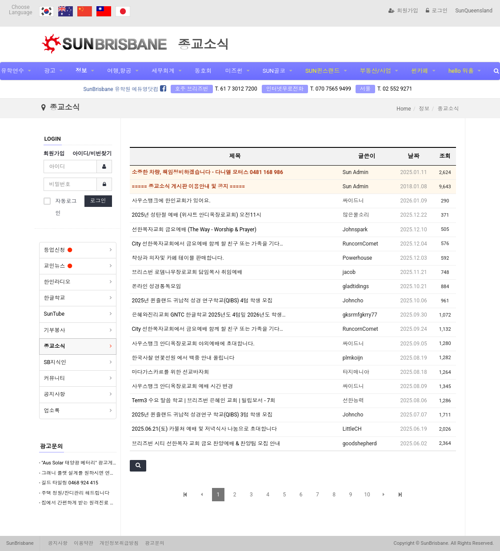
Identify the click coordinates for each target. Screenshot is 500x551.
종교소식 (54, 346)
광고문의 (51, 446)
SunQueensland (473, 11)
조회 (445, 156)
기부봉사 (54, 330)
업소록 (52, 411)
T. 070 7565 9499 (330, 89)
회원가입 (403, 11)
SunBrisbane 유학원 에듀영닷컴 (124, 89)
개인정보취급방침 (119, 543)
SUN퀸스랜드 (322, 70)
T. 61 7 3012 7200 (236, 89)
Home (403, 109)
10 (367, 495)
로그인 (437, 11)
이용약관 (83, 543)
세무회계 (163, 70)
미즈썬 (234, 70)
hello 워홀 (461, 70)
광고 (50, 70)
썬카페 (419, 70)
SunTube (54, 314)
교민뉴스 (58, 266)
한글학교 (54, 298)
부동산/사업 (375, 70)
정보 (81, 70)
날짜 (414, 156)
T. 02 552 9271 (394, 89)
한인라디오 (57, 282)
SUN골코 (274, 70)
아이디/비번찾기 (92, 154)
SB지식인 (55, 362)
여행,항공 (119, 70)
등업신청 (58, 250)
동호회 (203, 70)
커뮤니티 (54, 378)
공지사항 (54, 394)
